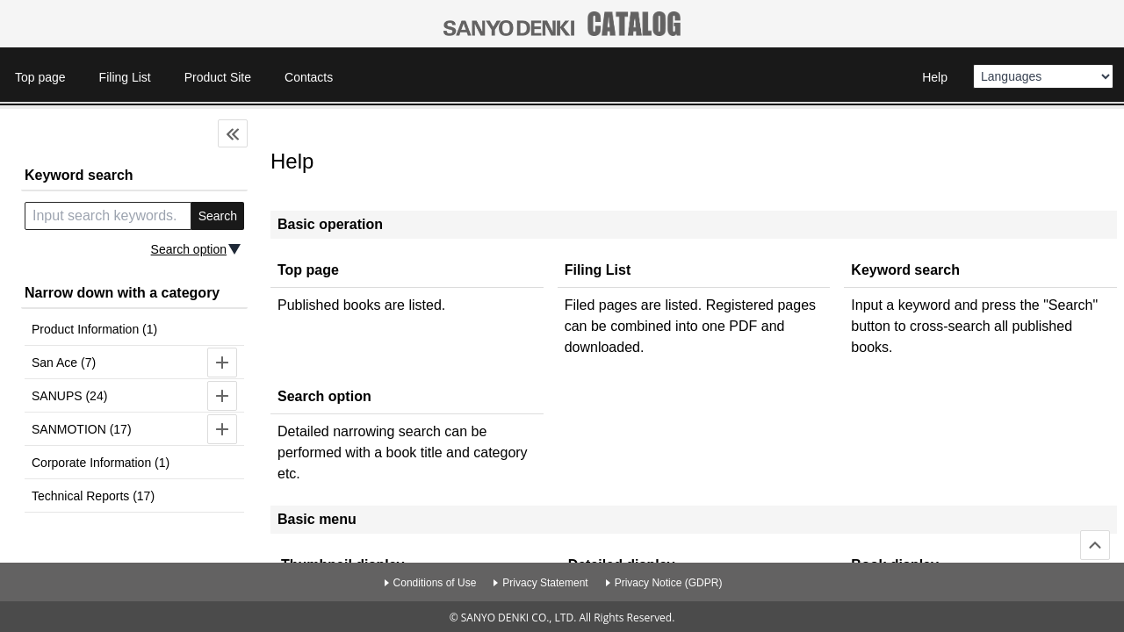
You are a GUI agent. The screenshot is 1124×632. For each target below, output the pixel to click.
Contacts (309, 77)
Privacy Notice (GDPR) (669, 583)
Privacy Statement (544, 583)
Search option (189, 249)
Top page (40, 77)
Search (217, 216)
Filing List (125, 77)
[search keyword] (108, 216)
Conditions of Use (435, 583)
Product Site (217, 77)
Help (934, 77)
